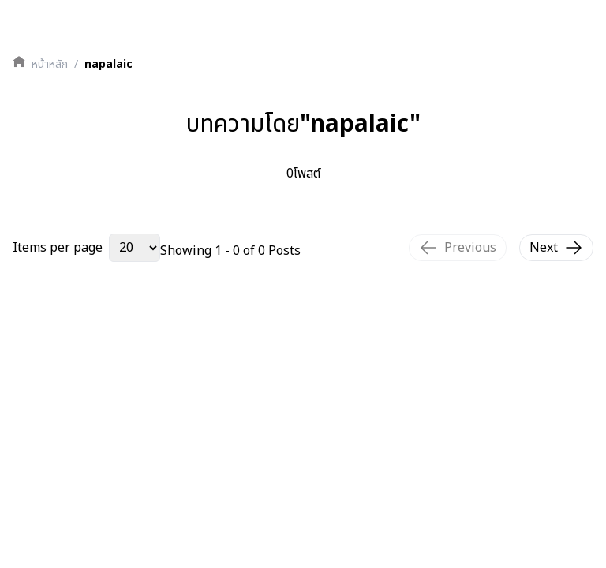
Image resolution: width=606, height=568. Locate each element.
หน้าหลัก (50, 65)
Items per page (58, 247)
